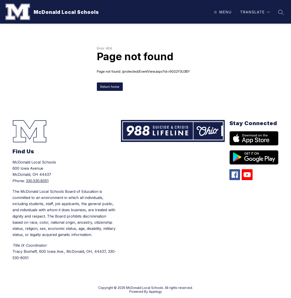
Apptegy (155, 291)
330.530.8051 (37, 181)
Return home (109, 87)
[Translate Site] (255, 12)
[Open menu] (222, 12)
